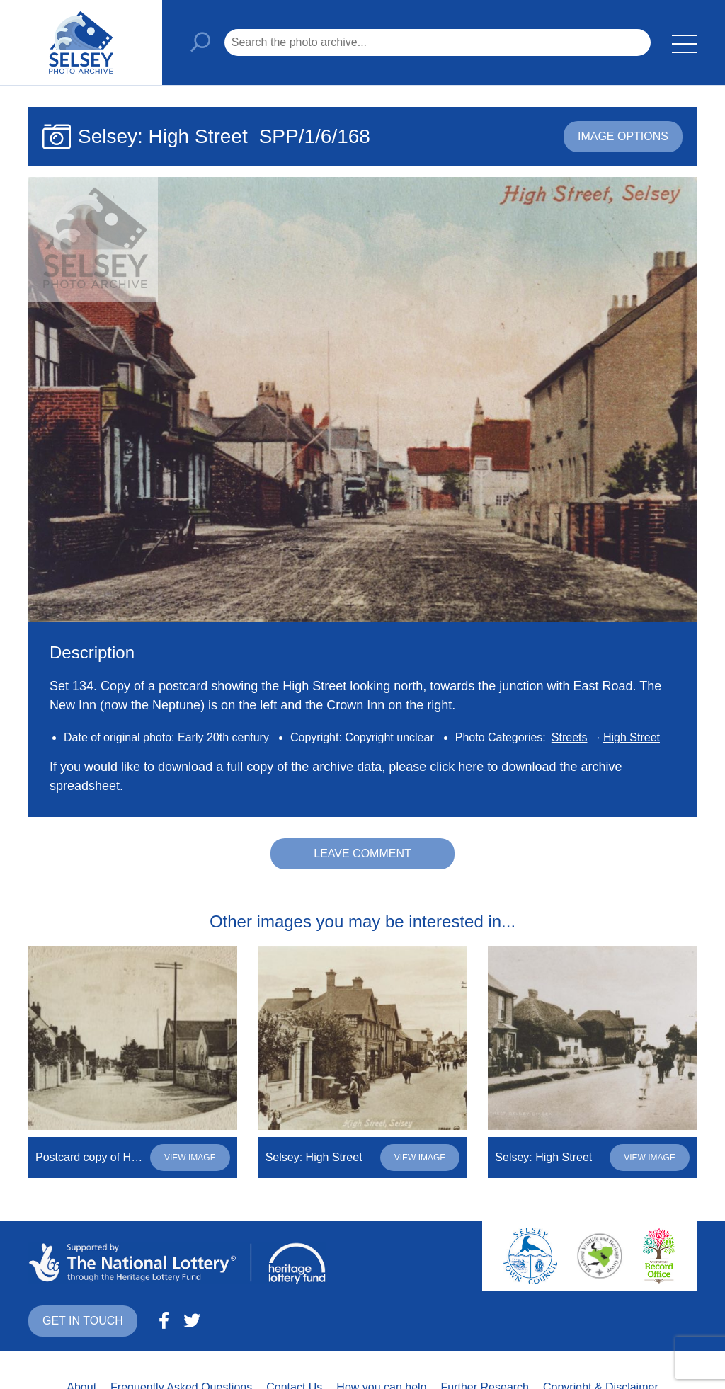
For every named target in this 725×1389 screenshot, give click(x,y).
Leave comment (362, 853)
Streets (570, 737)
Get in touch (82, 1321)
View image (190, 1157)
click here (457, 767)
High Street (631, 737)
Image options (623, 136)
